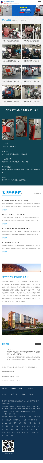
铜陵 (33, 432)
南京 (30, 423)
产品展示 (30, 388)
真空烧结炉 (13, 408)
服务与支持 (14, 394)
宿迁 (17, 429)
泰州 (12, 429)
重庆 (15, 423)
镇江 (7, 429)
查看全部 (37, 193)
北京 (10, 423)
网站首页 (4, 388)
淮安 (28, 426)
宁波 (27, 429)
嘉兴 (37, 429)
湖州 (3, 432)
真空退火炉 (32, 408)
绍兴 (8, 432)
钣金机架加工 (22, 417)
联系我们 (31, 394)
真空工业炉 (22, 406)
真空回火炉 (25, 408)
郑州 (7, 435)
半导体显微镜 (12, 417)
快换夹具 (8, 420)
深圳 (12, 435)
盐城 (33, 426)
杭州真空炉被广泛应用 (8, 372)
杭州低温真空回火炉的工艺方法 (10, 376)
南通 (17, 426)
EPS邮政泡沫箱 (32, 420)
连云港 (23, 426)
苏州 (12, 426)
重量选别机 (16, 420)
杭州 (22, 429)
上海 (20, 423)
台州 (23, 432)
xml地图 (4, 414)
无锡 (35, 423)
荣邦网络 (32, 401)
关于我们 (13, 388)
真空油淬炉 (30, 406)
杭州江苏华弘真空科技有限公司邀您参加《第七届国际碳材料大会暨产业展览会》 (24, 353)
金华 (13, 432)
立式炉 (10, 411)
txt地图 (13, 414)
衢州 (18, 432)
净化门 (24, 420)
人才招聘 (22, 394)
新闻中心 (21, 388)
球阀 (30, 417)
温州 (32, 429)
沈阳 (25, 423)
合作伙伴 (4, 394)
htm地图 (9, 414)
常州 (7, 426)
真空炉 (6, 408)
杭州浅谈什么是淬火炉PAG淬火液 (11, 381)
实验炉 (19, 408)
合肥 (28, 432)
